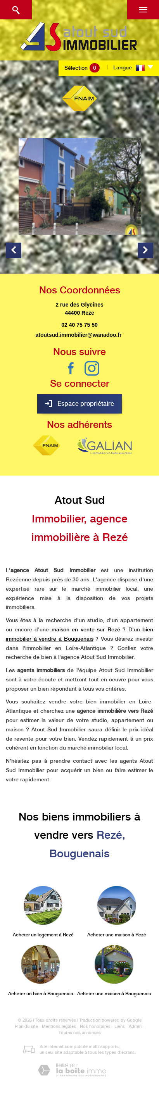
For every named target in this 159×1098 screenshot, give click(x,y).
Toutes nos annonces (80, 1032)
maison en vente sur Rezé (86, 629)
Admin (135, 1026)
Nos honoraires (95, 1026)
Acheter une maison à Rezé (116, 935)
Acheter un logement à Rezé (43, 935)
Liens (119, 1026)
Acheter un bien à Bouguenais (40, 993)
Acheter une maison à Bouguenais (114, 993)
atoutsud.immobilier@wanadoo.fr (78, 335)
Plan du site (26, 1026)
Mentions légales (59, 1026)
